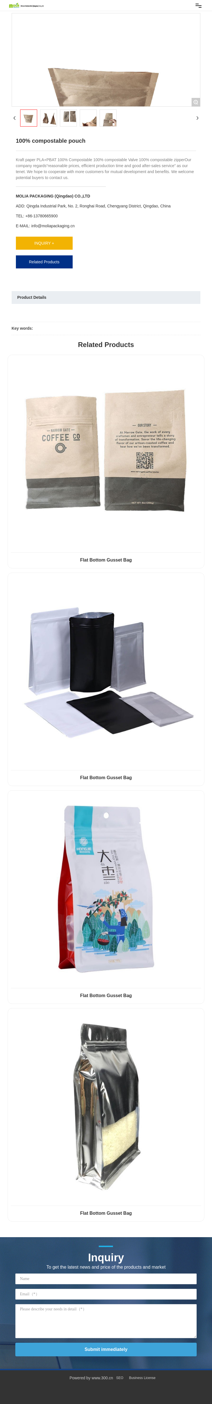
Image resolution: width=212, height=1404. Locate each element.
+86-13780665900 (41, 216)
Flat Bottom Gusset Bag (106, 560)
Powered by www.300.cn (91, 1378)
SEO (119, 1378)
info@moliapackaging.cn (53, 226)
